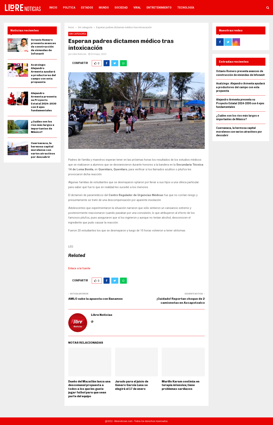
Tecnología (185, 7)
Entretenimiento (159, 7)
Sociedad (121, 7)
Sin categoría (77, 34)
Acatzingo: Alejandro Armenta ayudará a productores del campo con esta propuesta (43, 73)
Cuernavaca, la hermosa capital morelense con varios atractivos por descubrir (43, 150)
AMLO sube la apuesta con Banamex (95, 298)
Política (69, 7)
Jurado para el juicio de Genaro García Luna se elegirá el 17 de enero (131, 385)
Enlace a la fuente (79, 268)
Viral (137, 7)
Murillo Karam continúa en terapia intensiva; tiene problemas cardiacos (180, 385)
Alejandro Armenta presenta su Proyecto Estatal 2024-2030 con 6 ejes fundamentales (43, 102)
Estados (87, 7)
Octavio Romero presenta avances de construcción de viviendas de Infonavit (43, 46)
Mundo (104, 7)
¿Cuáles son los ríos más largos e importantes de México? (42, 127)
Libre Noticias (79, 54)
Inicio (53, 7)
